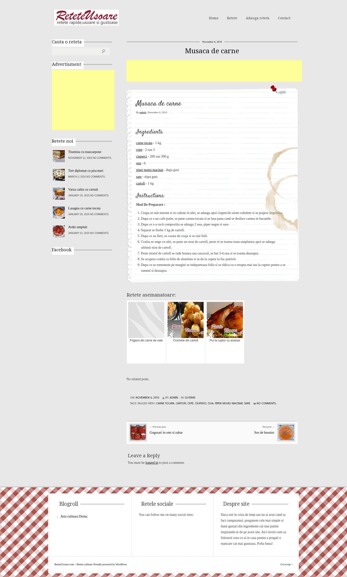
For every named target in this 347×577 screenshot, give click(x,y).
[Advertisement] (214, 71)
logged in (152, 462)
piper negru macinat (149, 170)
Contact (284, 18)
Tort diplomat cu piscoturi (85, 170)
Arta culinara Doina (73, 516)
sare (139, 177)
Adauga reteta (257, 18)
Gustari (190, 397)
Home (214, 18)
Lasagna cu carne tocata (84, 208)
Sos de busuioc (264, 432)
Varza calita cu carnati (83, 189)
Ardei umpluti (77, 227)
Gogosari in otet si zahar (166, 432)
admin (143, 112)
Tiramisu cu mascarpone (84, 152)
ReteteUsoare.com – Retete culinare (86, 18)
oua (138, 163)
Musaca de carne (212, 51)
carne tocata (144, 143)
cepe (139, 150)
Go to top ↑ (286, 564)
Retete (232, 18)
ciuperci (141, 156)
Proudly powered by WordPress (110, 564)
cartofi (140, 183)
